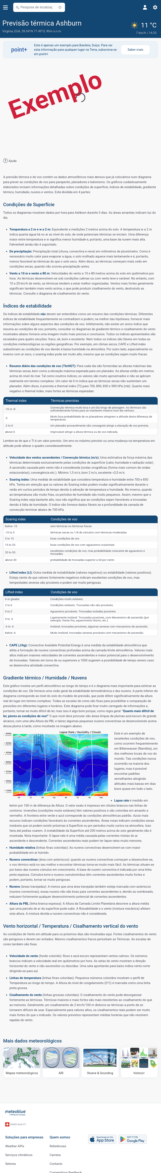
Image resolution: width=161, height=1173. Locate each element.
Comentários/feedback (66, 1165)
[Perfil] (145, 7)
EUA (17, 31)
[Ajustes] (155, 7)
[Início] (15, 1110)
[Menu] (5, 7)
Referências (58, 1138)
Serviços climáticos (18, 1147)
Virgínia (7, 31)
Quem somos (60, 1130)
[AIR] (61, 1060)
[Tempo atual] (144, 26)
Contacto (56, 1156)
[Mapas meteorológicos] (21, 1060)
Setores (10, 1156)
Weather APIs (14, 1138)
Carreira (55, 1147)
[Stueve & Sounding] (100, 1060)
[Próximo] (60, 7)
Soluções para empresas (24, 1130)
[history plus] (139, 1060)
